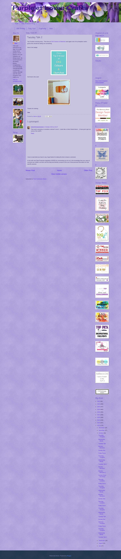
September (102, 540)
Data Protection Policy (28, 24)
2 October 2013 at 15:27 (51, 127)
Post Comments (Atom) (39, 179)
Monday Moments (101, 447)
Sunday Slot (101, 450)
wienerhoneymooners (37, 127)
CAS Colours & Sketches (58, 41)
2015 (98, 420)
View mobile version (59, 174)
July (100, 546)
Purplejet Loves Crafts (50, 7)
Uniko (51, 29)
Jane (15, 43)
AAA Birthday (20, 29)
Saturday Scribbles (101, 480)
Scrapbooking (42, 29)
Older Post (88, 170)
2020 (98, 406)
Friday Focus (102, 453)
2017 (98, 415)
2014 (98, 422)
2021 (98, 404)
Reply (32, 133)
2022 (98, 401)
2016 (98, 417)
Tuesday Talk (102, 443)
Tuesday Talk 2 (102, 464)
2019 (98, 409)
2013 (98, 425)
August (101, 543)
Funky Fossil (32, 29)
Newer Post (30, 170)
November (102, 430)
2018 (98, 412)
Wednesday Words (101, 440)
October (101, 433)
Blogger (69, 556)
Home (16, 24)
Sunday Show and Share (102, 475)
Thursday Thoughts (101, 436)
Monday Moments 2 (102, 471)
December (102, 427)
